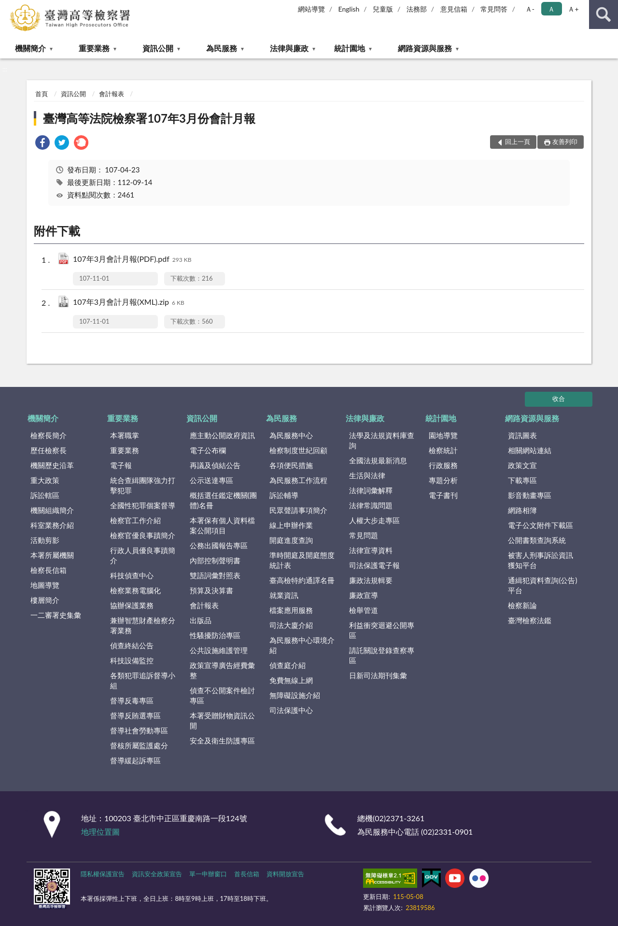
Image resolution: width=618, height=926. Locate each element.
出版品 (200, 620)
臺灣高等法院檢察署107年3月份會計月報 (149, 118)
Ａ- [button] (529, 9)
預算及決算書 (211, 590)
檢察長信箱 (48, 570)
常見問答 (493, 9)
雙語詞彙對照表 (215, 575)
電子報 (121, 465)
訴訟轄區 (44, 495)
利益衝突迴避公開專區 (381, 630)
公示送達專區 (211, 480)
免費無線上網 (291, 680)
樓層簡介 (44, 600)
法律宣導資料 (371, 550)
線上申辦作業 (291, 525)
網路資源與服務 (425, 48)
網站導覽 (311, 9)
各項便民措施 (291, 465)
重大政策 (44, 480)
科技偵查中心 (132, 575)
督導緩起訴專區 (135, 760)
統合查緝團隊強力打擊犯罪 (142, 485)
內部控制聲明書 (215, 560)
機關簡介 (30, 48)
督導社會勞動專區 (139, 730)
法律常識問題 (371, 505)
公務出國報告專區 (219, 545)
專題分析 (443, 480)
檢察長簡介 (48, 435)
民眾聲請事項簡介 (298, 510)
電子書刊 (443, 495)
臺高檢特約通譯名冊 (302, 580)
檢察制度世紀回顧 (298, 450)
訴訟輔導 (283, 495)
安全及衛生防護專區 (222, 740)
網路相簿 (522, 510)
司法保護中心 (291, 710)
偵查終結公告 (132, 645)
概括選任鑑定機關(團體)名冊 (223, 500)
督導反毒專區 (132, 700)
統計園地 (349, 48)
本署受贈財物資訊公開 (222, 720)
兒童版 (383, 9)
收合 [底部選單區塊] (558, 398)
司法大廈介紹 (291, 625)
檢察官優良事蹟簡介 (142, 535)
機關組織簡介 (52, 510)
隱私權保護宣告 (103, 874)
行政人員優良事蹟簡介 (142, 555)
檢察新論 (522, 605)
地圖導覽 (44, 585)
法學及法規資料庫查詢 (381, 440)
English (349, 9)
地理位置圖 (100, 831)
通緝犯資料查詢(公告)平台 (542, 585)
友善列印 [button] (564, 141)
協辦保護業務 (132, 605)
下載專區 (522, 480)
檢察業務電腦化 (135, 590)
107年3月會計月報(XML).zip (128, 302)
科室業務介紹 (52, 525)
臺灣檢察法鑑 (529, 620)
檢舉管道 (363, 610)
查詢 (603, 14)
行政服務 (443, 465)
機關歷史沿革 (52, 465)
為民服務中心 (291, 435)
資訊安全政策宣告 (157, 874)
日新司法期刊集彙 (378, 675)
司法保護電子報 (374, 565)
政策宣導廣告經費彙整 (222, 670)
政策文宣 (522, 465)
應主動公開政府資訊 (222, 435)
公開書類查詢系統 (537, 540)
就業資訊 (283, 595)
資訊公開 (157, 48)
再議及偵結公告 (215, 465)
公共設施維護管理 (219, 650)
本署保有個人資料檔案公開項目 (222, 525)
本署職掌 (124, 435)
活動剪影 (44, 540)
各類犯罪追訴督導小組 (142, 680)
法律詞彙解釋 (371, 490)
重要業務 (94, 48)
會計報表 (111, 94)
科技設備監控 (132, 660)
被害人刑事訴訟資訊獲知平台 (540, 560)
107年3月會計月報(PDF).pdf (132, 259)
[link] (42, 143)
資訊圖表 (522, 435)
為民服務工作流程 (298, 480)
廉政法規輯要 (371, 580)
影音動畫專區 (529, 495)
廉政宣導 (363, 595)
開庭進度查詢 (291, 540)
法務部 (417, 9)
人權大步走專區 (374, 520)
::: (7, 7)
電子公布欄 (208, 450)
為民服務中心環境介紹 (302, 645)
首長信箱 (246, 874)
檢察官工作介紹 (135, 520)
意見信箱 (453, 9)
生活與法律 (367, 475)
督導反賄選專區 (135, 715)
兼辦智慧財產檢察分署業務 (142, 625)
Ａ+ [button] (573, 9)
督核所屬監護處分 (139, 745)
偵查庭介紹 (287, 665)
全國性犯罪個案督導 (142, 505)
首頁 (41, 94)
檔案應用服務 (291, 610)
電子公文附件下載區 (540, 525)
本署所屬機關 (52, 555)
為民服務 (221, 48)
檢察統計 (443, 450)
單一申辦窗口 (208, 874)
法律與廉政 (289, 48)
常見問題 (363, 535)
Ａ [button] (551, 9)
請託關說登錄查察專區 (381, 655)
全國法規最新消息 (378, 460)
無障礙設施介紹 (294, 695)
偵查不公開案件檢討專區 (222, 695)
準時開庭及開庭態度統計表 (302, 560)
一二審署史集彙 (55, 615)
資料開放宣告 (285, 874)
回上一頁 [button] (517, 141)
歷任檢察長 (48, 450)
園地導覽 (443, 435)
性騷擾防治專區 (215, 635)
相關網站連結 (529, 450)
